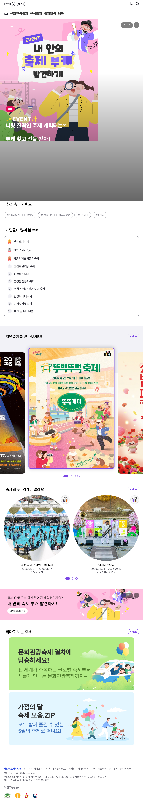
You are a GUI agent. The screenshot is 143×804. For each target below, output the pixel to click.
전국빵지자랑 (21, 242)
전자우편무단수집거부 (120, 768)
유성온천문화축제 (24, 281)
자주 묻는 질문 (27, 773)
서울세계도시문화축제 (26, 258)
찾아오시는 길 (11, 773)
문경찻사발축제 (23, 303)
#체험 (30, 214)
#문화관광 (46, 214)
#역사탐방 (64, 214)
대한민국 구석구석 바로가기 (14, 4)
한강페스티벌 (21, 274)
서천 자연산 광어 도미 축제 (29, 289)
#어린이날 (83, 214)
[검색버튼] (137, 4)
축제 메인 (6, 13)
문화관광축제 (19, 13)
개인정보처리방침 (13, 768)
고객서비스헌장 (99, 768)
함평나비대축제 (23, 296)
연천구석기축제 (22, 250)
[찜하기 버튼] (132, 4)
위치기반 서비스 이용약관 (37, 768)
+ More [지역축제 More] (133, 336)
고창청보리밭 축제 (24, 266)
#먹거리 (100, 214)
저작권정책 (83, 768)
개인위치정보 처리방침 (63, 768)
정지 (136, 25)
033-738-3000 (59, 776)
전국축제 (36, 13)
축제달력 (50, 13)
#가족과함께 (13, 214)
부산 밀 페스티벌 (24, 311)
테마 (61, 13)
